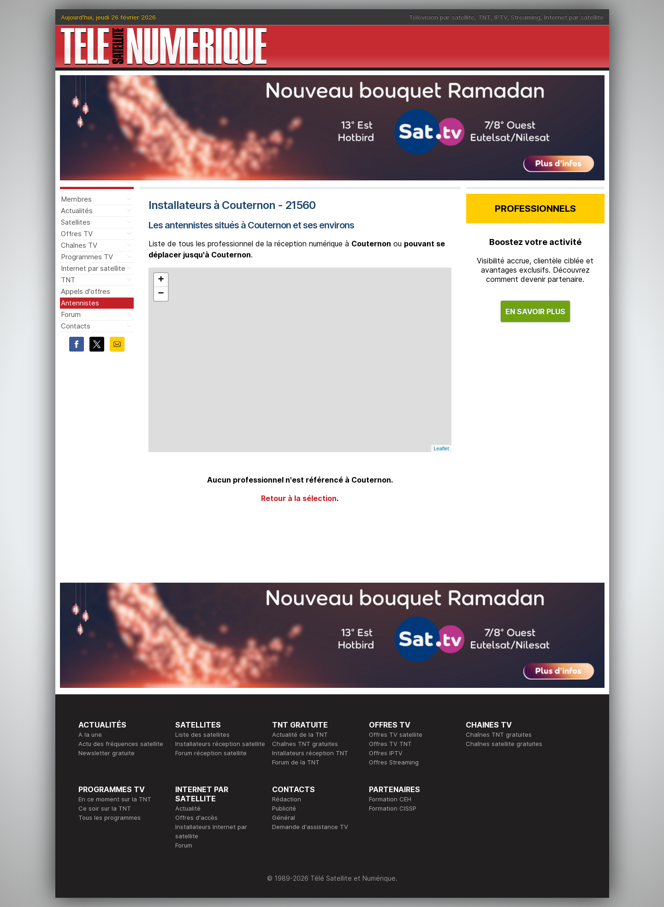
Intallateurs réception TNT (310, 753)
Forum (71, 314)
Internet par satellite (574, 17)
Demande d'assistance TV (310, 826)
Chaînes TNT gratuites (305, 743)
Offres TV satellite (395, 734)
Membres (76, 199)
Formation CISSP (392, 808)
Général (283, 817)
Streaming (525, 17)
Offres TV (77, 233)
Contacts (75, 326)
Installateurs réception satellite (220, 743)
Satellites (75, 222)
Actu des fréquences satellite (120, 743)
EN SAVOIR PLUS (535, 311)
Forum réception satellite (211, 753)
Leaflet (441, 448)
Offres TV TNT (390, 743)
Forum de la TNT (296, 762)
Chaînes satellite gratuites (504, 743)
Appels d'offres (85, 291)
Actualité (188, 808)
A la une (90, 734)
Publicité (284, 808)
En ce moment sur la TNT (114, 799)
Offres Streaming (394, 762)
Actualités (77, 210)
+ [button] (161, 280)
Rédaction (286, 799)
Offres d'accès (196, 817)
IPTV (500, 17)
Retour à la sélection (299, 498)
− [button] (161, 294)
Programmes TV (87, 256)
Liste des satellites (202, 734)
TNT (484, 17)
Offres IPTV (386, 753)
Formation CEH (390, 799)
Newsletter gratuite (106, 753)
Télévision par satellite (441, 17)
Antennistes (80, 302)
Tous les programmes (109, 817)
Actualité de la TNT (300, 734)
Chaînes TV (79, 245)
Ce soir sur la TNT (104, 808)
